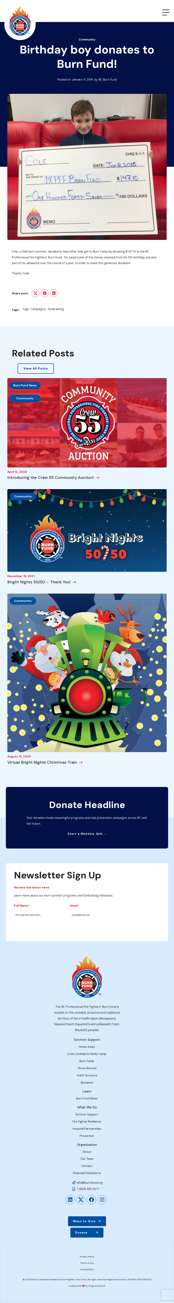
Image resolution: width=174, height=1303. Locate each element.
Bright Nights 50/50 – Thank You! (39, 582)
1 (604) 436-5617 (88, 1189)
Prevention (87, 1136)
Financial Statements (87, 1173)
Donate (81, 1232)
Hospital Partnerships (87, 1129)
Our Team (87, 1159)
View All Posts (36, 368)
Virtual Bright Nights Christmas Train (42, 762)
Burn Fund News (25, 385)
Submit (30, 926)
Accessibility (87, 1269)
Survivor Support (87, 1114)
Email (74, 906)
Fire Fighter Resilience (87, 1121)
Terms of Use (87, 1263)
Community (87, 39)
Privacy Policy (87, 1256)
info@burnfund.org (90, 1183)
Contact (87, 1166)
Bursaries (87, 1082)
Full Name (22, 905)
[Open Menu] (166, 12)
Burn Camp (87, 1061)
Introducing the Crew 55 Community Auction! (50, 477)
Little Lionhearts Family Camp (87, 1054)
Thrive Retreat (87, 1068)
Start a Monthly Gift (85, 834)
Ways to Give (84, 1221)
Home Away (87, 1047)
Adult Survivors (87, 1075)
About (87, 1152)
